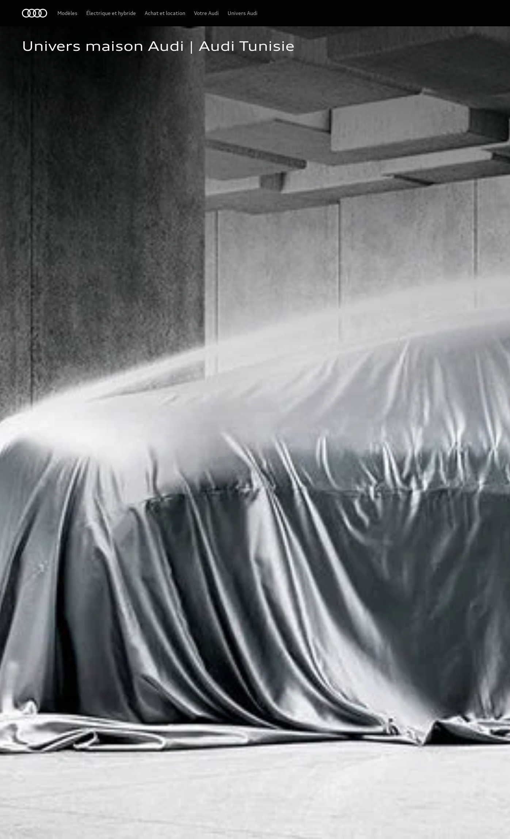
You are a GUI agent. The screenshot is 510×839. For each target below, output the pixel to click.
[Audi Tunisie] (34, 13)
